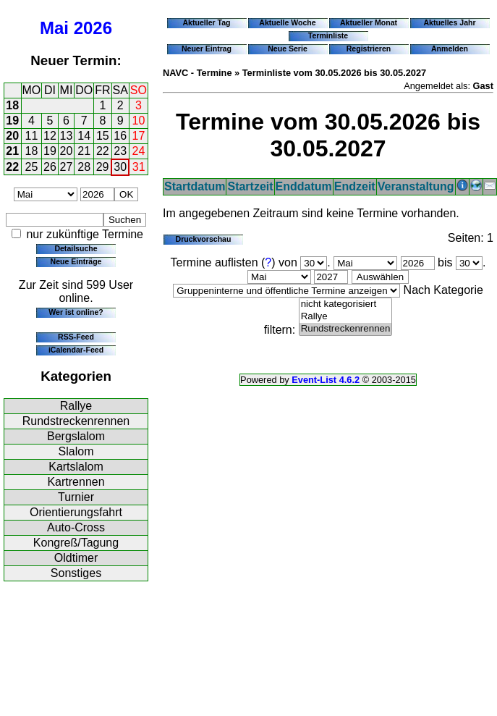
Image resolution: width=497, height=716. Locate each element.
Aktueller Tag (206, 22)
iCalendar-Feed (75, 349)
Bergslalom (76, 436)
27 (66, 167)
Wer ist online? (75, 312)
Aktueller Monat (368, 22)
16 (120, 136)
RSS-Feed (76, 336)
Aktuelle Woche (287, 22)
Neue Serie (287, 48)
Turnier (76, 497)
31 (138, 167)
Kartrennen (75, 482)
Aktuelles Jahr (449, 22)
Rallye (76, 406)
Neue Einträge (76, 261)
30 (120, 167)
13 (66, 136)
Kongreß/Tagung (76, 542)
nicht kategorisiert (346, 304)
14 (83, 136)
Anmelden (449, 48)
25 (31, 167)
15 (102, 136)
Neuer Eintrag (206, 48)
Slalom (76, 451)
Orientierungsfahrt (76, 512)
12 (49, 136)
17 (138, 136)
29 (102, 167)
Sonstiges (76, 573)
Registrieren (369, 48)
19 (12, 120)
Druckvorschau (203, 239)
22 (102, 151)
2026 (93, 28)
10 (138, 120)
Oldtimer (76, 558)
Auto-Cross (76, 527)
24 (138, 151)
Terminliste (328, 35)
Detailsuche (75, 248)
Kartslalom (75, 466)
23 (120, 151)
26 (49, 167)
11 (31, 136)
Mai (54, 28)
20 (12, 136)
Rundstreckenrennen (76, 421)
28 (83, 167)
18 (12, 105)
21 (12, 151)
